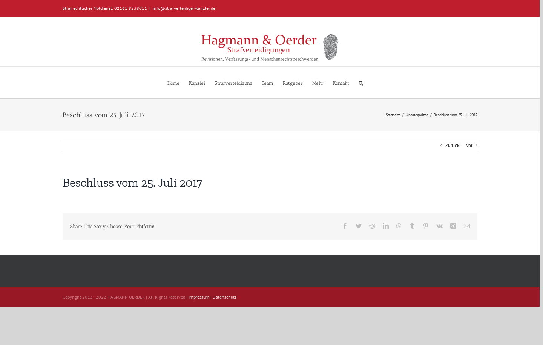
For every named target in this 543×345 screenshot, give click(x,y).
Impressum (199, 297)
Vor (469, 145)
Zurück (452, 145)
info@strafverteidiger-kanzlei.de (184, 8)
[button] (361, 82)
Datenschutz (224, 297)
